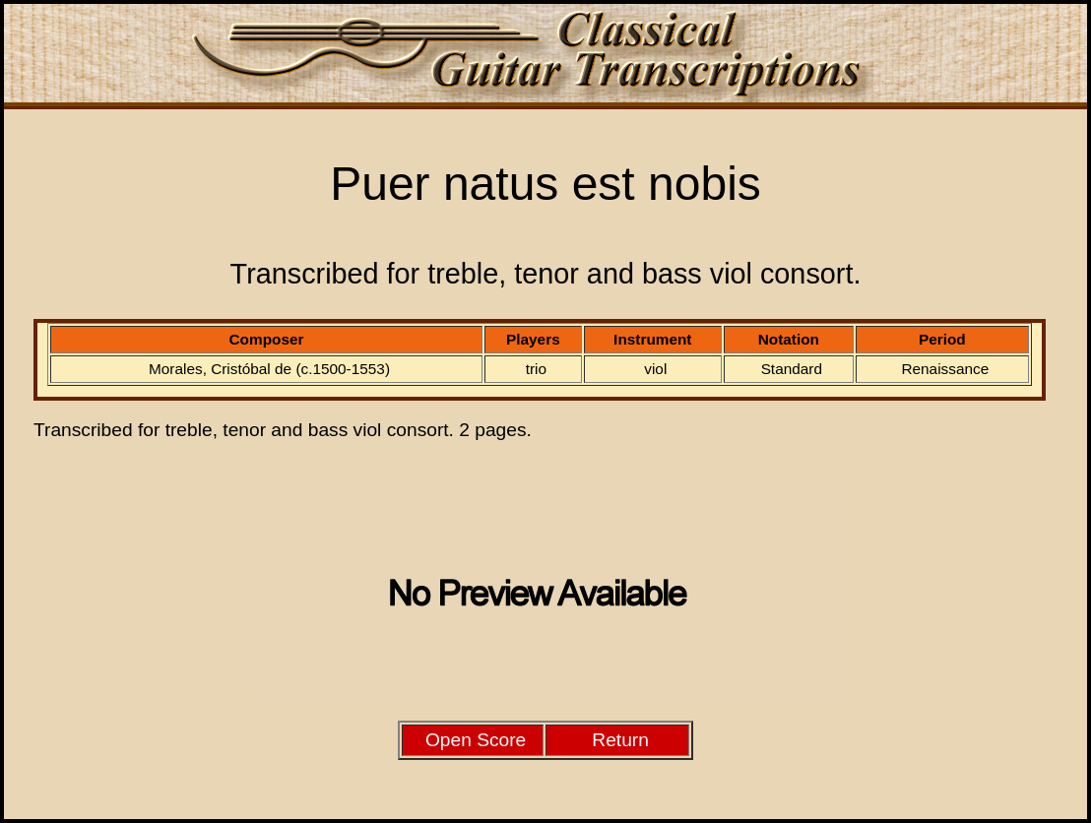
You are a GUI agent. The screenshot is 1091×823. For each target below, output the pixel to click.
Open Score (475, 739)
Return (620, 739)
